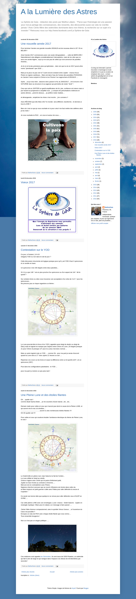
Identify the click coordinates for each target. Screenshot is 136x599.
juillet (97, 170)
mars (97, 178)
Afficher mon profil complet (99, 223)
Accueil (52, 572)
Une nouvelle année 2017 (36, 43)
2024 (95, 117)
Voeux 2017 (28, 182)
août (96, 167)
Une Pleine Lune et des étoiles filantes (43, 394)
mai (96, 172)
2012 (95, 193)
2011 (95, 196)
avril (96, 175)
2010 (95, 199)
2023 (95, 120)
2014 (95, 187)
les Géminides (46, 556)
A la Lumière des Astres (59, 12)
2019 (95, 131)
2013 (95, 190)
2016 (95, 140)
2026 (95, 112)
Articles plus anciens (76, 572)
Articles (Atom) (34, 575)
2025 (95, 114)
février (97, 181)
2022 (95, 123)
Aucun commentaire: (48, 172)
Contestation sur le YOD (35, 249)
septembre (98, 164)
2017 (95, 137)
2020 (95, 128)
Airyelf (74, 588)
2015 (95, 185)
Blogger (85, 588)
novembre (98, 158)
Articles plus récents (27, 572)
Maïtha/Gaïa (109, 207)
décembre (98, 142)
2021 (95, 126)
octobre (97, 161)
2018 (95, 134)
